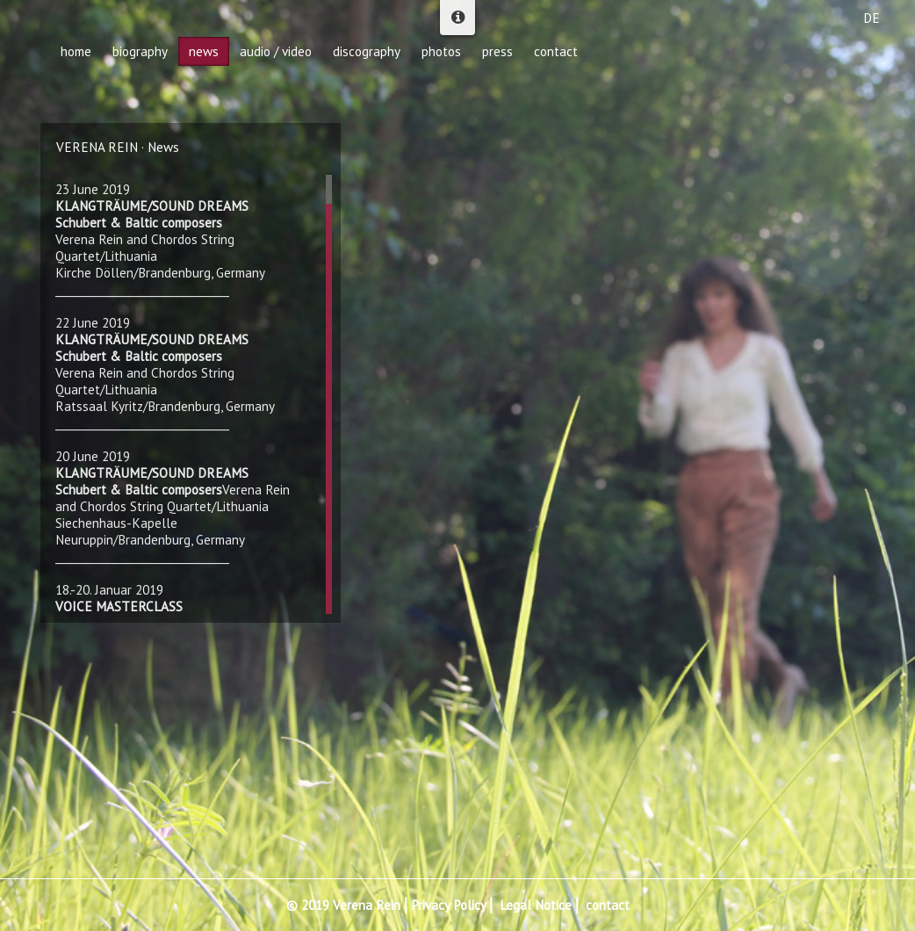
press (497, 51)
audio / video (276, 51)
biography (140, 51)
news (204, 51)
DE (871, 18)
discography (366, 51)
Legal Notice (536, 905)
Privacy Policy (448, 905)
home (76, 51)
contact (608, 905)
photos (441, 51)
